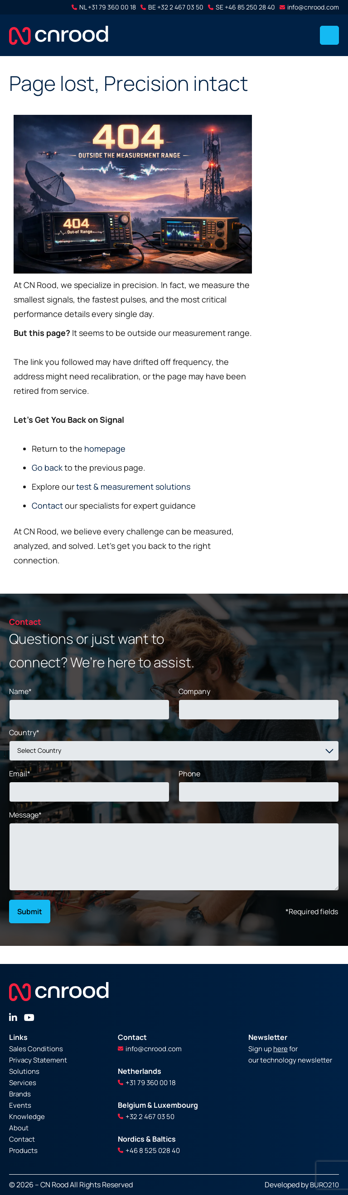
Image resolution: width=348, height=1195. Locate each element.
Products (23, 1150)
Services (22, 1082)
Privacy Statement (38, 1060)
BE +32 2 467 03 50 (171, 7)
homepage (105, 448)
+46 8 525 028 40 (149, 1150)
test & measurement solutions (133, 486)
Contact (47, 505)
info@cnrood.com (309, 7)
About (19, 1128)
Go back (47, 467)
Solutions (24, 1071)
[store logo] (58, 35)
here (280, 1048)
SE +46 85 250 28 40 (241, 7)
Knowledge (27, 1116)
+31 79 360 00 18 (147, 1082)
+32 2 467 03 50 (146, 1116)
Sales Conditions (36, 1048)
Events (20, 1105)
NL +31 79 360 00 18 (104, 7)
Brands (20, 1094)
